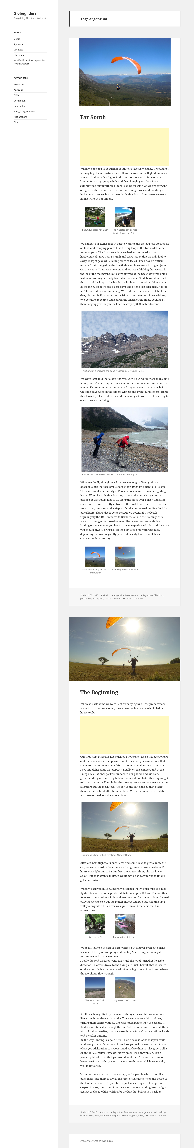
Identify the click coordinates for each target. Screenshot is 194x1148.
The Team (19, 55)
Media (17, 38)
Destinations (20, 100)
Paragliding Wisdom (24, 111)
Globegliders (25, 13)
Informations (20, 106)
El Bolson (158, 595)
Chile (16, 95)
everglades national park (107, 1115)
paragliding (86, 598)
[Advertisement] (124, 147)
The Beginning (99, 692)
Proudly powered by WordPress (96, 1140)
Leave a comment (134, 598)
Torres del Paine (113, 598)
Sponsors (18, 44)
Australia (18, 89)
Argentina (19, 84)
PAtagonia (98, 598)
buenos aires (86, 1115)
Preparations (20, 116)
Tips (16, 122)
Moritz (106, 595)
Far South (93, 117)
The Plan (18, 49)
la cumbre (126, 1115)
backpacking (159, 1112)
